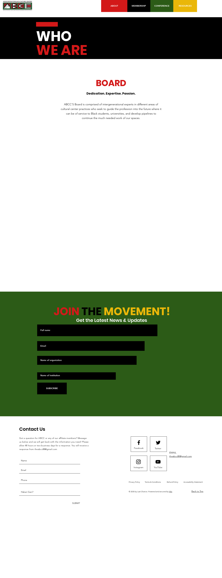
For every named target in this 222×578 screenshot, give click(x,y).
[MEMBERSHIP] (138, 6)
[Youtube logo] (158, 462)
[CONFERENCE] (161, 6)
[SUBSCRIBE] (52, 388)
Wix (170, 491)
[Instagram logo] (138, 462)
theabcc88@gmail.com (46, 449)
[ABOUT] (114, 6)
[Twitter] (158, 448)
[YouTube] (158, 467)
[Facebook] (138, 448)
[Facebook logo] (139, 442)
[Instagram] (138, 467)
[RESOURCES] (185, 6)
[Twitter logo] (158, 442)
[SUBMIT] (76, 503)
